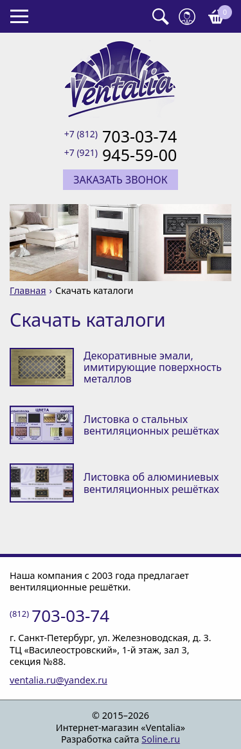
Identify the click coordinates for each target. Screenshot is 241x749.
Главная (28, 290)
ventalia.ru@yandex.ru (58, 680)
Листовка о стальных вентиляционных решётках (151, 425)
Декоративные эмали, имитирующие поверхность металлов (153, 367)
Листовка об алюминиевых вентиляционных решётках (151, 483)
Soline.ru (160, 739)
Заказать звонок (120, 180)
